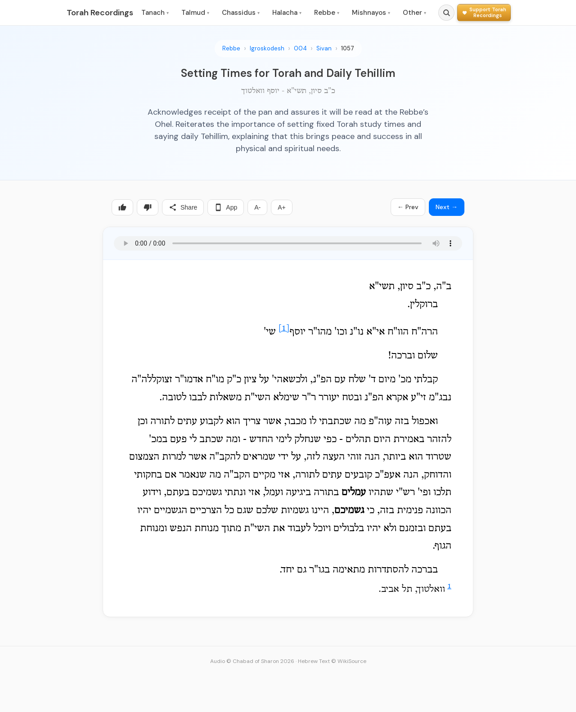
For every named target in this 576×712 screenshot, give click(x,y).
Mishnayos (371, 12)
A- (257, 207)
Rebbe (326, 12)
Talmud (195, 12)
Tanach (155, 12)
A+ (282, 207)
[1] (284, 328)
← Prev (407, 207)
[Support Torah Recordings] (484, 12)
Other (414, 12)
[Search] (446, 12)
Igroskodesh (267, 48)
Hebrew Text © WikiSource (332, 661)
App (225, 207)
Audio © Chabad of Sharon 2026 (252, 661)
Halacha (287, 12)
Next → (447, 207)
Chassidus (241, 12)
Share (183, 207)
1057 (347, 48)
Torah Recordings (100, 12)
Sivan (324, 48)
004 (300, 48)
